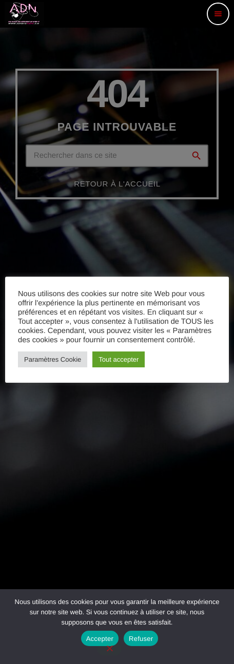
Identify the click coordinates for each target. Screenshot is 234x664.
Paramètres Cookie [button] (52, 359)
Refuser (141, 638)
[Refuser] (109, 649)
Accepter (99, 638)
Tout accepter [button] (119, 359)
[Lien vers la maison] (24, 14)
